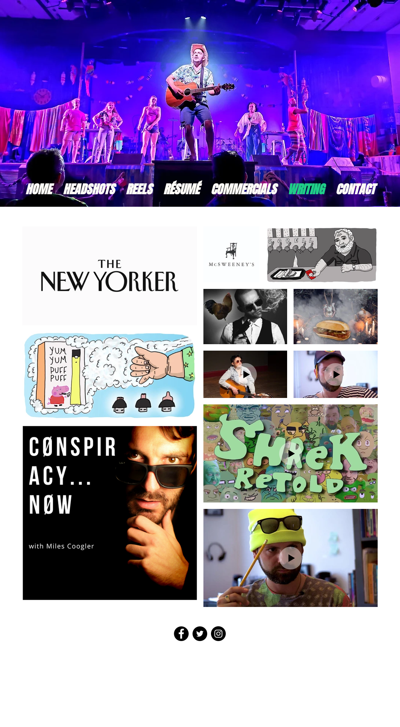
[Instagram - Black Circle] (218, 633)
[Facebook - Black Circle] (181, 633)
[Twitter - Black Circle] (199, 633)
